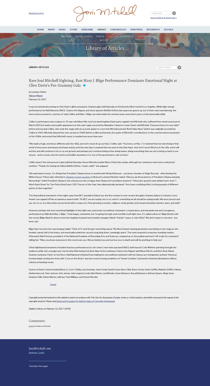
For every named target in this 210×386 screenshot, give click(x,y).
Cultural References (121, 36)
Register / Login (36, 352)
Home (40, 29)
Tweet (53, 284)
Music (62, 29)
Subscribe (87, 29)
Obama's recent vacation (78, 177)
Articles (66, 36)
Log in (31, 326)
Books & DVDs (84, 36)
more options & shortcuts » (163, 17)
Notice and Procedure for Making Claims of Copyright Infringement (85, 301)
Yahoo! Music (36, 95)
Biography (153, 29)
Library (101, 29)
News (51, 29)
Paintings (136, 29)
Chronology (118, 29)
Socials (168, 29)
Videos (100, 36)
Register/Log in (36, 13)
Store (73, 29)
